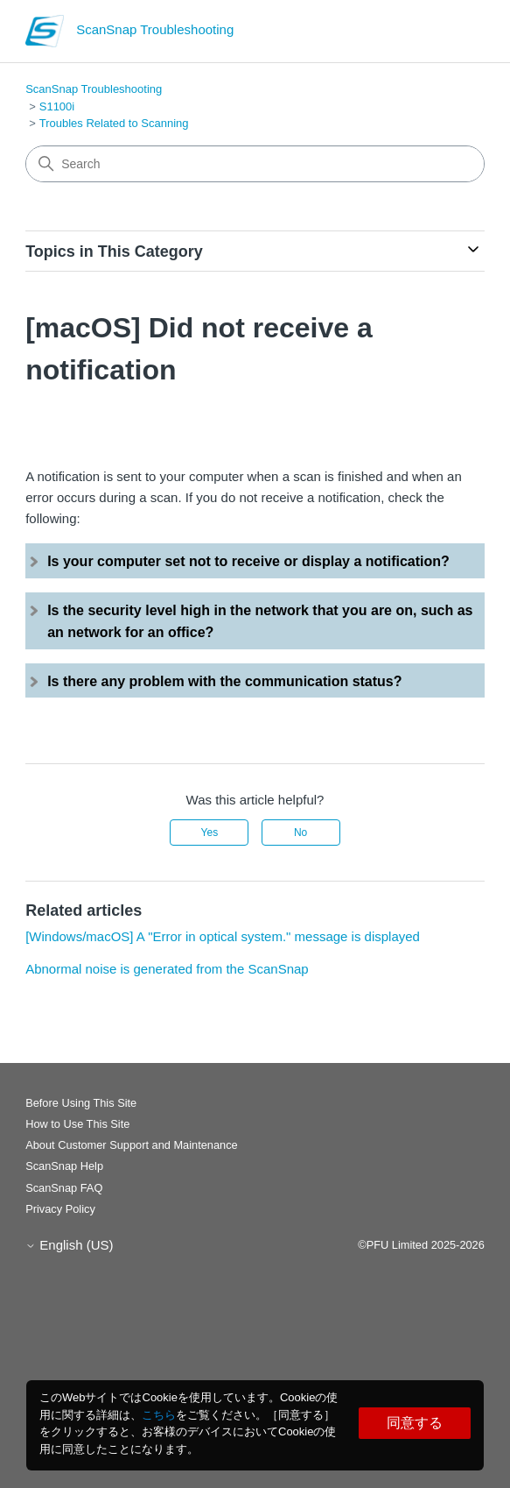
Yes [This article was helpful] (210, 832)
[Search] (255, 163)
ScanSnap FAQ (63, 1187)
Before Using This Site (80, 1102)
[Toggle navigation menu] (454, 35)
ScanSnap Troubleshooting (93, 89)
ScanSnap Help (64, 1166)
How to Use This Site (77, 1123)
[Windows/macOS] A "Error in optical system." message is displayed (222, 936)
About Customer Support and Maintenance (131, 1144)
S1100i (56, 106)
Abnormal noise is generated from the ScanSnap (167, 968)
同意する (415, 1422)
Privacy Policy (60, 1208)
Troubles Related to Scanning (114, 123)
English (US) (69, 1244)
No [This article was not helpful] (300, 832)
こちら (159, 1414)
